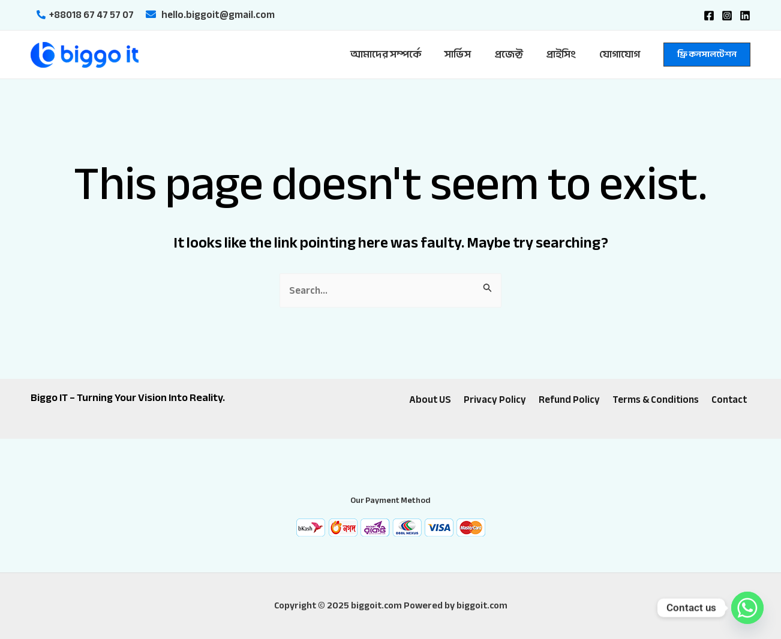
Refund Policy (568, 400)
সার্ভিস (467, 54)
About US (433, 400)
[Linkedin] (745, 15)
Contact (727, 400)
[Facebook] (709, 15)
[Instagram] (727, 15)
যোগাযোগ (620, 54)
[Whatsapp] (747, 608)
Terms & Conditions (654, 400)
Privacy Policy (496, 400)
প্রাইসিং (565, 54)
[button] (706, 55)
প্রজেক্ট (515, 54)
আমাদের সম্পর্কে (398, 54)
